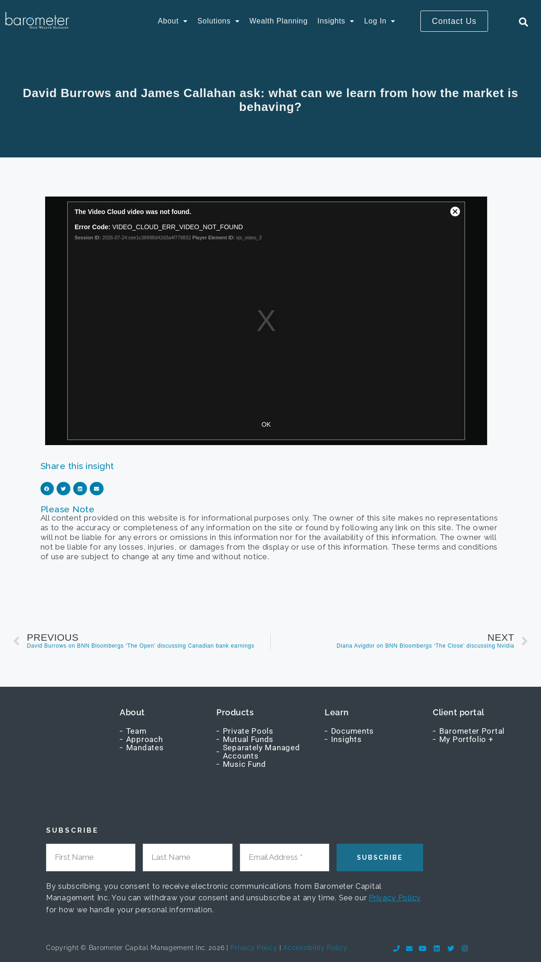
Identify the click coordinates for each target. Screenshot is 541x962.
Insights (335, 21)
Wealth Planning (279, 21)
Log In (380, 21)
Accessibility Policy (315, 947)
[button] (173, 21)
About (173, 21)
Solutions (219, 21)
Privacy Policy (395, 897)
